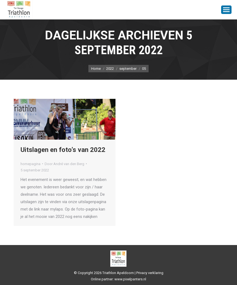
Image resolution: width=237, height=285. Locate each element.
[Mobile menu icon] (226, 9)
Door (64, 164)
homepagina (31, 164)
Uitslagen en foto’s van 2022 (63, 150)
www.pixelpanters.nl (130, 279)
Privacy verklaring (149, 273)
